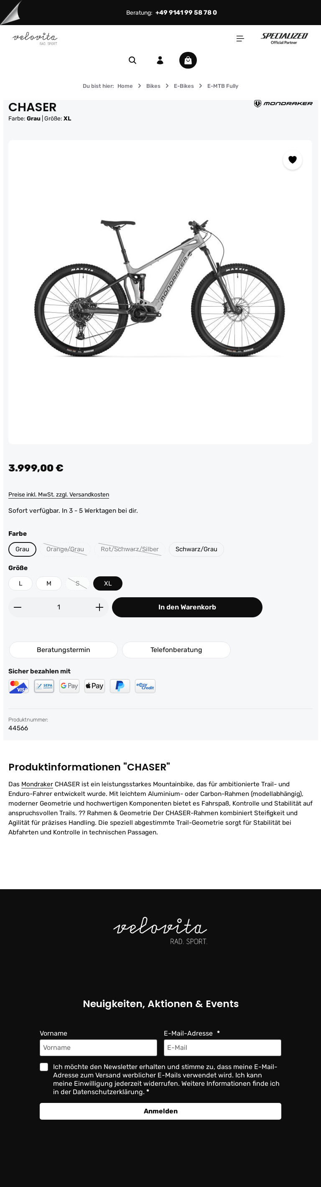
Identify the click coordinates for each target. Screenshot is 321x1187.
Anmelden (161, 1111)
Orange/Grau (68, 551)
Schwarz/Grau (198, 549)
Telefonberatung (176, 650)
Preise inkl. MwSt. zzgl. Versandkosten (58, 494)
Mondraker (37, 784)
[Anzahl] (58, 607)
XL (109, 583)
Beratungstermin (63, 650)
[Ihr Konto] (160, 60)
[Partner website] (284, 38)
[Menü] (240, 38)
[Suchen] (132, 60)
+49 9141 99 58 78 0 (186, 12)
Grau (22, 549)
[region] (160, 292)
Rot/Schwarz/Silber (134, 551)
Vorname (53, 1034)
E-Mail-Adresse (189, 1034)
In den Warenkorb (187, 607)
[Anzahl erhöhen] (100, 607)
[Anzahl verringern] (17, 607)
